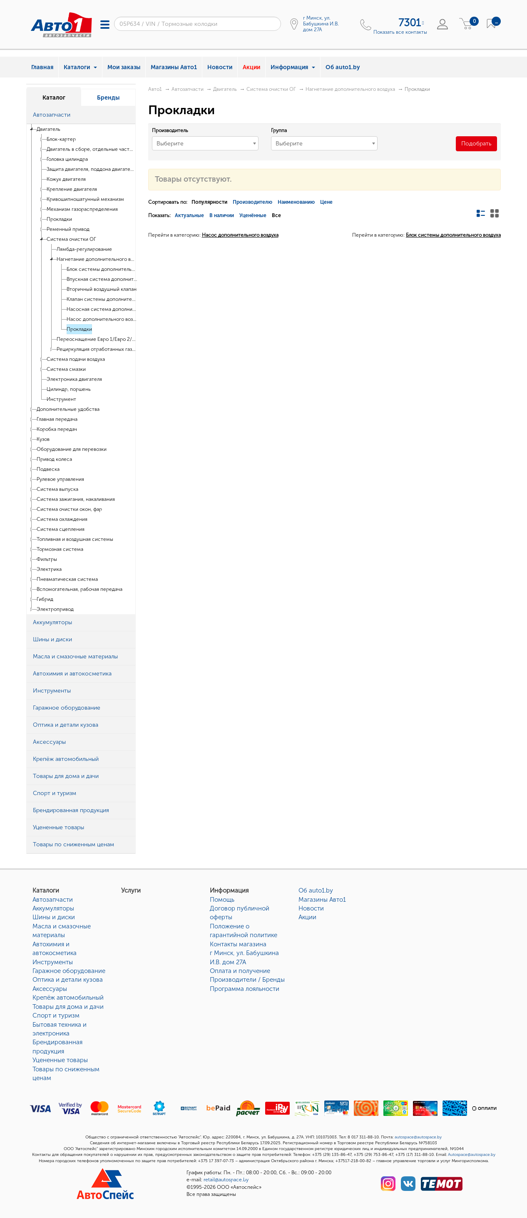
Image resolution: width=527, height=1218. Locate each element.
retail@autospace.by (226, 1180)
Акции (251, 67)
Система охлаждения (62, 519)
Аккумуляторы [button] (52, 622)
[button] (127, 115)
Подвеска (48, 469)
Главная (42, 67)
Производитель (170, 130)
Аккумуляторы (53, 908)
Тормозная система (60, 549)
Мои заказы (123, 67)
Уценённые (252, 215)
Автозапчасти (188, 89)
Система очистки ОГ (71, 239)
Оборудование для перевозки (72, 449)
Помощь (222, 899)
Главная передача (57, 419)
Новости (219, 67)
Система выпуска (57, 489)
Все (276, 215)
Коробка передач (57, 429)
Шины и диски (53, 917)
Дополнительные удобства (68, 409)
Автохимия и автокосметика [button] (72, 673)
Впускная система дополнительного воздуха (102, 279)
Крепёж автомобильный (68, 997)
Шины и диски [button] (52, 639)
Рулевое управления (60, 479)
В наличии (221, 215)
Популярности (209, 202)
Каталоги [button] (80, 67)
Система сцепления (61, 529)
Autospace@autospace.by (471, 1154)
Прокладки (59, 219)
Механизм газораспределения (82, 209)
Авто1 (155, 89)
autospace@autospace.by (418, 1137)
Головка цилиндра (67, 159)
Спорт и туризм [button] (54, 793)
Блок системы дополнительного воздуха (102, 269)
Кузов (43, 439)
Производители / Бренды (247, 979)
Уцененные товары (60, 1060)
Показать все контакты (400, 32)
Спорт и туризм (56, 1015)
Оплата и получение (240, 971)
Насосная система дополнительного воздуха (102, 309)
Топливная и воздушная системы (75, 539)
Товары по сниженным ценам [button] (73, 844)
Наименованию (296, 202)
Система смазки (66, 369)
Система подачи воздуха (76, 359)
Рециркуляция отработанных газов (96, 349)
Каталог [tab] (53, 97)
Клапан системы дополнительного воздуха (102, 299)
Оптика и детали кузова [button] (65, 724)
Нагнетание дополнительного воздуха (96, 259)
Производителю (252, 202)
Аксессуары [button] (49, 741)
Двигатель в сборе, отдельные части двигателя (91, 149)
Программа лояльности (244, 989)
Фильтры (47, 559)
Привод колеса (54, 459)
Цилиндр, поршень (69, 389)
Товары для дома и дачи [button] (66, 776)
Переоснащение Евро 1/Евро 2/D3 (96, 339)
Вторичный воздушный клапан (102, 289)
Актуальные (189, 215)
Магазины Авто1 (174, 67)
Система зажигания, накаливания (76, 499)
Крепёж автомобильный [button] (66, 759)
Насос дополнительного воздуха (102, 319)
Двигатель (48, 129)
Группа (279, 130)
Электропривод (55, 609)
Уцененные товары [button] (58, 827)
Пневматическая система (67, 579)
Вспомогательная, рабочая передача (79, 589)
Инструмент (61, 399)
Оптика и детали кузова (67, 979)
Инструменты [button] (52, 690)
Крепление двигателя (72, 189)
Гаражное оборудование (68, 971)
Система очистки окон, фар (69, 509)
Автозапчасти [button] (51, 114)
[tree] (81, 369)
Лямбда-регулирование (84, 249)
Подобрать (476, 143)
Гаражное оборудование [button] (66, 707)
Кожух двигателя (66, 179)
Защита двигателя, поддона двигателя (91, 169)
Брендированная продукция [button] (71, 810)
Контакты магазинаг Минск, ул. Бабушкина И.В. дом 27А (244, 953)
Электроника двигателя (74, 379)
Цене (326, 202)
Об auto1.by (343, 67)
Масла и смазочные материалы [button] (75, 656)
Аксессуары (49, 989)
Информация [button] (293, 67)
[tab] (81, 115)
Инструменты (52, 962)
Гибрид (45, 599)
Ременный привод (68, 229)
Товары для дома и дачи (68, 1006)
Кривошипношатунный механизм (85, 199)
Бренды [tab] (108, 97)
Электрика (49, 569)
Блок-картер (61, 139)
